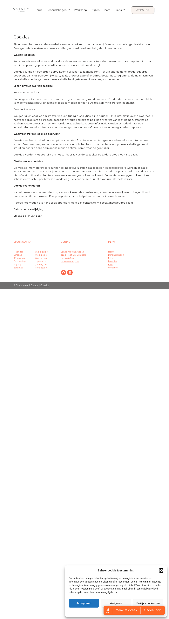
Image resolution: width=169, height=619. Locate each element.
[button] (161, 570)
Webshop (113, 268)
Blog (110, 264)
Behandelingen (58, 10)
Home (39, 10)
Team (107, 10)
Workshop (80, 10)
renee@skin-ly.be (70, 261)
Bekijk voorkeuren (148, 603)
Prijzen (95, 10)
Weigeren (116, 603)
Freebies (112, 261)
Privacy (34, 285)
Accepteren (83, 603)
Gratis (119, 10)
